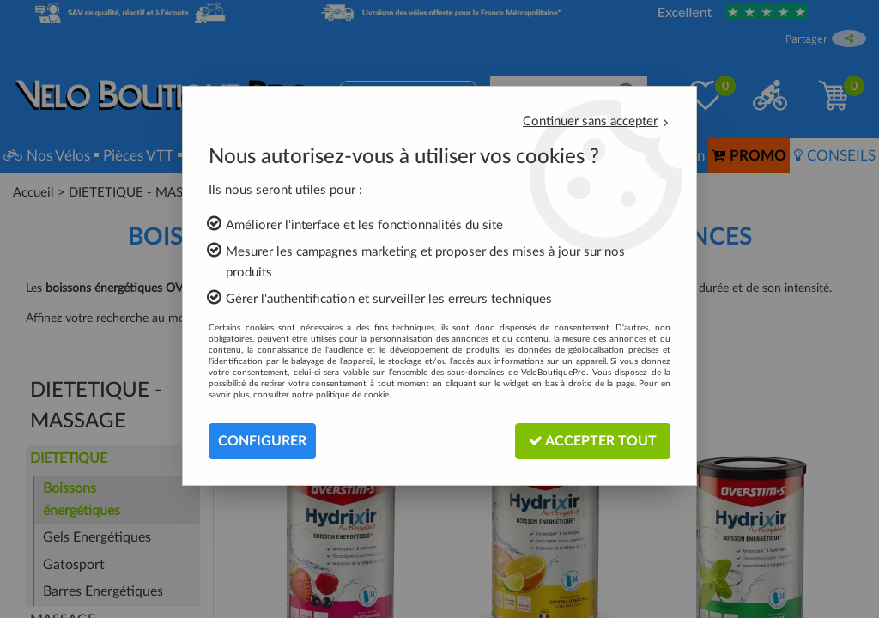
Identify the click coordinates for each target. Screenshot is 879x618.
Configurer (262, 441)
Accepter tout (593, 440)
